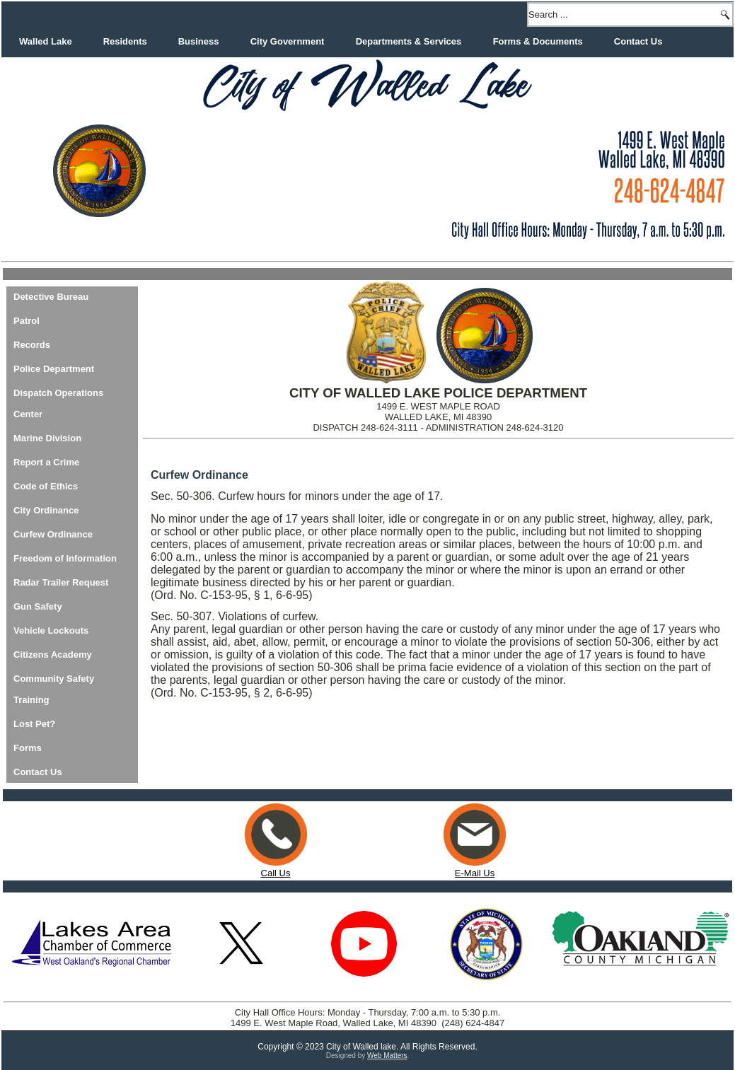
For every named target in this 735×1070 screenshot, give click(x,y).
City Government (287, 41)
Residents (125, 41)
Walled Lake (45, 41)
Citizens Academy (52, 654)
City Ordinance (46, 510)
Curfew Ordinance (53, 534)
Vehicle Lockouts (50, 630)
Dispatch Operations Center (58, 403)
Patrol (26, 320)
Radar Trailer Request (60, 582)
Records (31, 344)
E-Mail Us (475, 867)
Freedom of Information (65, 558)
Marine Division (47, 438)
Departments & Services (409, 41)
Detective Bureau (50, 296)
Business (198, 41)
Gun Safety (37, 606)
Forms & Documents (538, 41)
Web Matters (387, 1055)
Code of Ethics (45, 486)
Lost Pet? (34, 724)
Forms (27, 748)
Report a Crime (46, 462)
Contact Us (638, 41)
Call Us (276, 873)
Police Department (53, 369)
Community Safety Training (53, 689)
